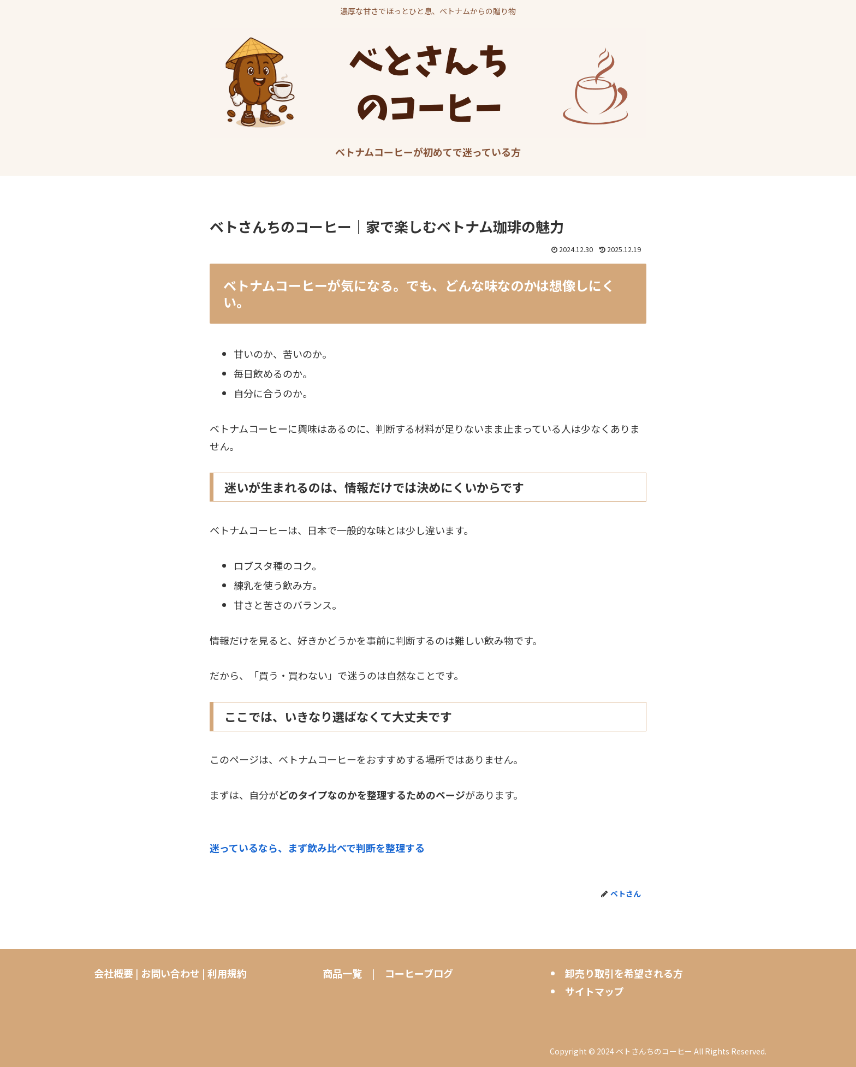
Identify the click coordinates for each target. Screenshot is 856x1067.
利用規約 (227, 973)
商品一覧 (342, 973)
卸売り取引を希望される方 (624, 973)
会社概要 (113, 973)
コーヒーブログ (419, 973)
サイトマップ (594, 991)
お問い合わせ (170, 973)
